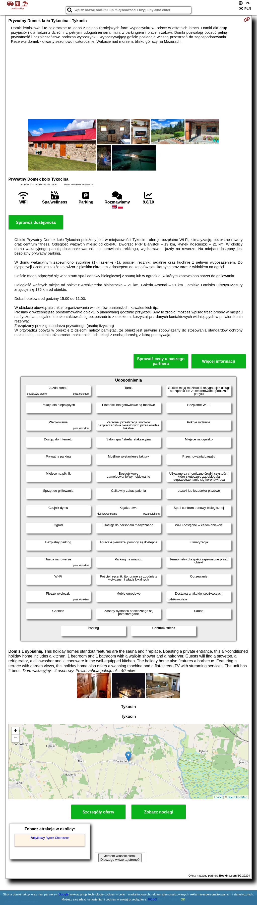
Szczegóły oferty (98, 812)
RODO (152, 899)
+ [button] (15, 731)
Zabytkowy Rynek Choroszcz (49, 838)
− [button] (15, 738)
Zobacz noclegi (158, 812)
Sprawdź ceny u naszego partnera (160, 361)
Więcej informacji (218, 361)
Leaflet (218, 797)
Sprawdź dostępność (36, 222)
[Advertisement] (129, 81)
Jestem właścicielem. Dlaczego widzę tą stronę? (120, 857)
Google (64, 894)
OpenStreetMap (237, 797)
